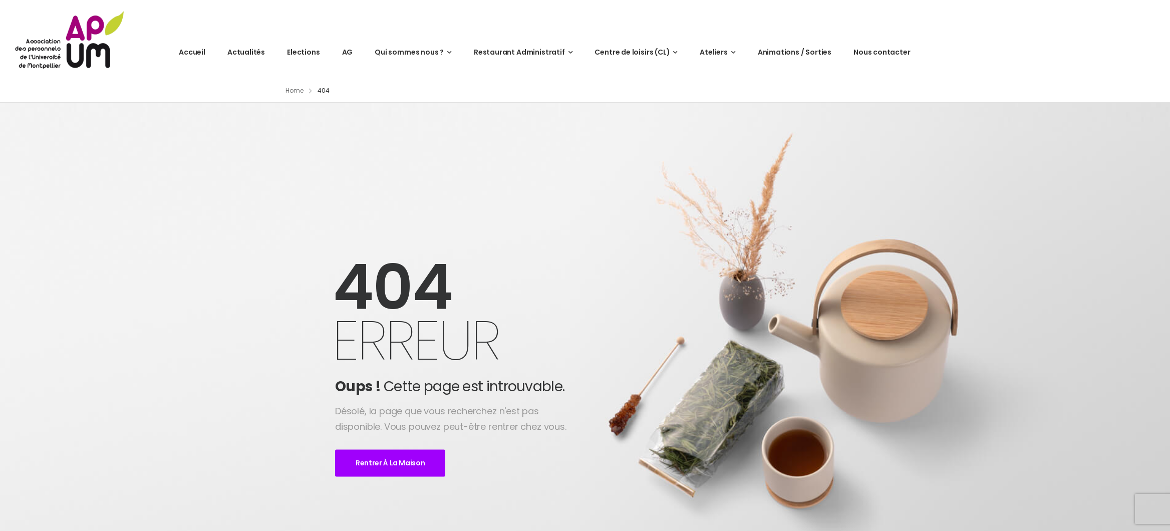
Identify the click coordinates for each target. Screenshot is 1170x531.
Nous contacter (881, 52)
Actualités (246, 52)
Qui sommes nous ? (409, 52)
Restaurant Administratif (519, 52)
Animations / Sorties (794, 52)
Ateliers (714, 52)
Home (294, 90)
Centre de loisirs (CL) (632, 52)
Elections (303, 52)
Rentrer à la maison (390, 463)
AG (347, 52)
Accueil (192, 52)
